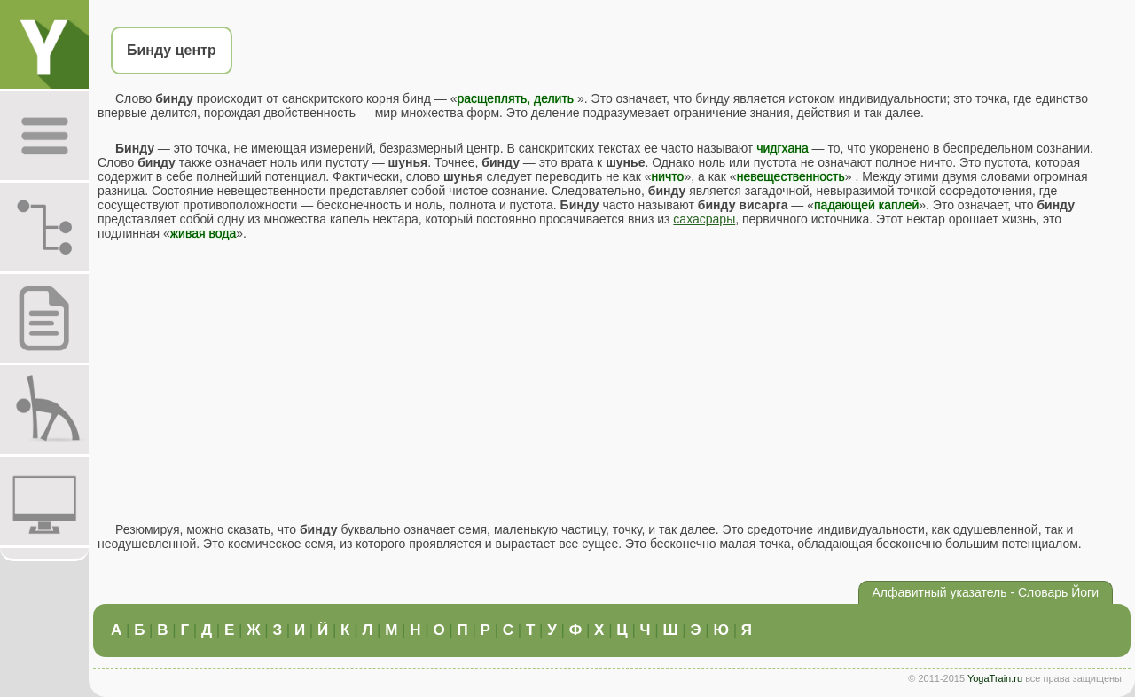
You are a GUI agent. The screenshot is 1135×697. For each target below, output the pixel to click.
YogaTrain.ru (994, 678)
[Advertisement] (612, 381)
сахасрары (704, 219)
